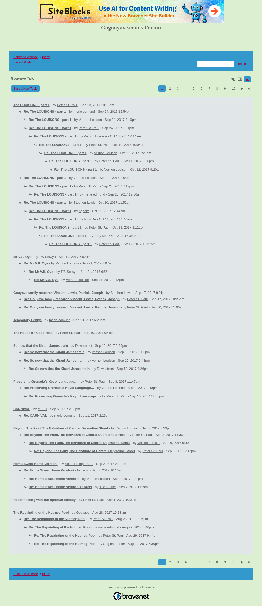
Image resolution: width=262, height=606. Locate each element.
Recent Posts (22, 62)
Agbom (84, 211)
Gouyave (83, 512)
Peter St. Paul (67, 105)
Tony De (90, 219)
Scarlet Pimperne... (79, 464)
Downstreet (83, 346)
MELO (42, 409)
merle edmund (84, 111)
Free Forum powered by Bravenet (131, 587)
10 (233, 88)
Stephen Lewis (84, 202)
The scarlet (107, 487)
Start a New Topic (25, 88)
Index (46, 57)
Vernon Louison (90, 120)
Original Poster (114, 544)
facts (85, 470)
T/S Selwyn (47, 257)
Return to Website (25, 57)
